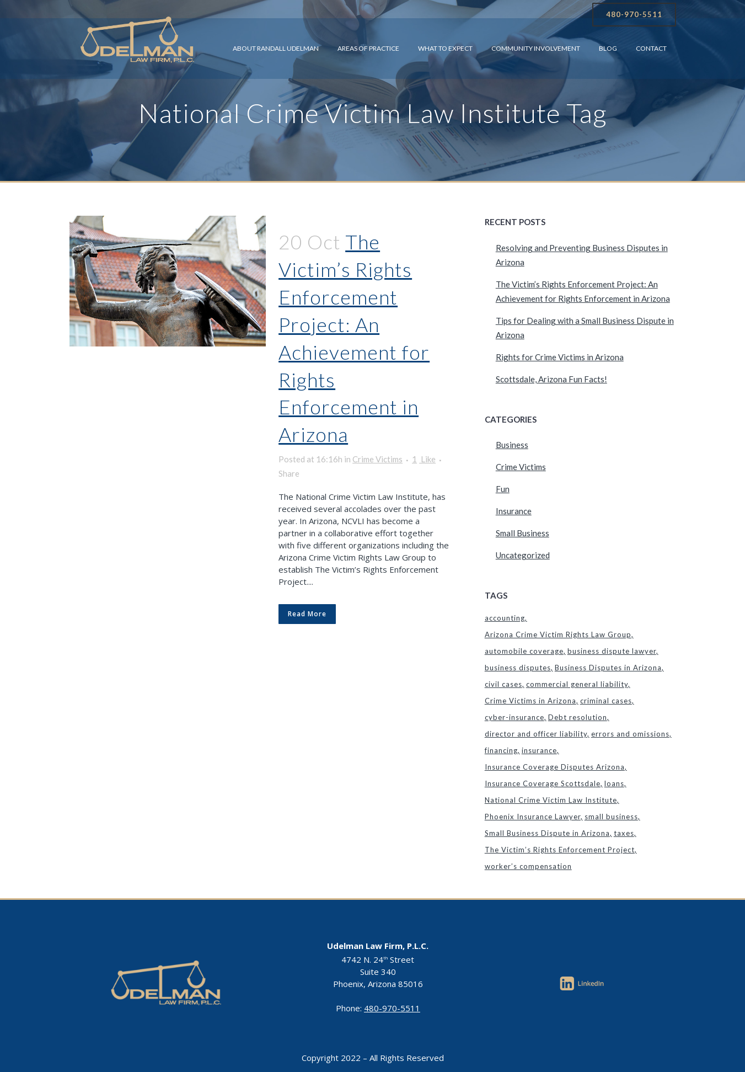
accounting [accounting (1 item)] (505, 618)
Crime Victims (377, 459)
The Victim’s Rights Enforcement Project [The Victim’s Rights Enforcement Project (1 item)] (560, 849)
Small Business (522, 533)
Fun (503, 489)
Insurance (514, 511)
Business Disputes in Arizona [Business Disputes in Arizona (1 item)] (608, 667)
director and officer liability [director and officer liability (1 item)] (536, 733)
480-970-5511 (634, 14)
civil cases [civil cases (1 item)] (503, 684)
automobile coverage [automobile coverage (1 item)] (524, 651)
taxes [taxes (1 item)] (624, 833)
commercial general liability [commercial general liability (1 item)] (577, 684)
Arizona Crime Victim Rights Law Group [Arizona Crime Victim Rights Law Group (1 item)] (558, 634)
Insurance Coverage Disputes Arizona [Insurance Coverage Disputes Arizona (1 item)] (555, 766)
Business (512, 445)
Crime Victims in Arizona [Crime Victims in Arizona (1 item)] (530, 700)
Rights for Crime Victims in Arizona (560, 357)
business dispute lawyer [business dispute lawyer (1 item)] (611, 651)
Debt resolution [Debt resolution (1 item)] (577, 717)
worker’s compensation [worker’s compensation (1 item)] (528, 866)
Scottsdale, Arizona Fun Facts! (551, 379)
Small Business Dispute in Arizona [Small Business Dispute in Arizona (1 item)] (547, 833)
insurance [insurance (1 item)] (539, 750)
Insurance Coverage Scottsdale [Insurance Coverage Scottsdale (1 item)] (543, 783)
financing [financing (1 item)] (501, 750)
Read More (307, 613)
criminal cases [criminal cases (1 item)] (606, 700)
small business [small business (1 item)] (611, 816)
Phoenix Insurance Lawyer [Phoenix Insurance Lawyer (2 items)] (533, 816)
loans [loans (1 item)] (614, 783)
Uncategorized (523, 555)
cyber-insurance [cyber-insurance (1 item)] (514, 717)
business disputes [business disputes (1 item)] (518, 667)
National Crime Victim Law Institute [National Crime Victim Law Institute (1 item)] (551, 800)
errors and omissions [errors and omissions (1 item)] (630, 733)
